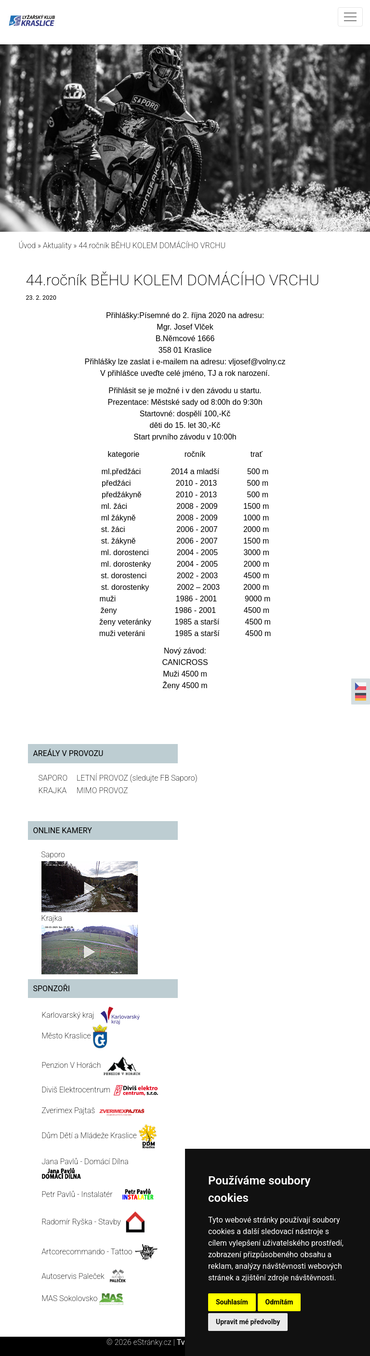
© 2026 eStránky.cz (141, 1342)
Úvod (27, 245)
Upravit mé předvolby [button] (248, 1322)
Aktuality (57, 245)
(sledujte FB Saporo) (164, 778)
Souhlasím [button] (232, 1302)
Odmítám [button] (279, 1302)
